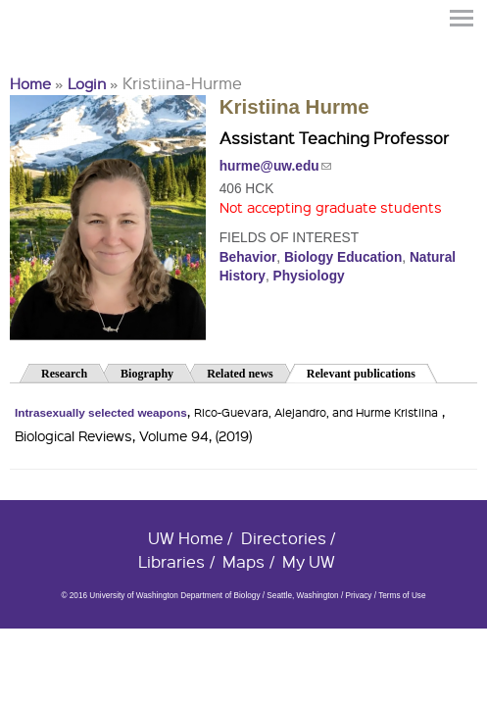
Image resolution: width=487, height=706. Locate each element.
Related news (240, 373)
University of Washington (45, 52)
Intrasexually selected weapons (101, 412)
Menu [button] (462, 18)
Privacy (358, 595)
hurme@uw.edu (275, 166)
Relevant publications (372, 372)
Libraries (171, 561)
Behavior (248, 257)
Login (87, 83)
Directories (283, 538)
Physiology (309, 276)
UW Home (185, 538)
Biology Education (343, 257)
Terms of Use (401, 595)
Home (30, 83)
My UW (308, 561)
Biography (147, 373)
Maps (243, 561)
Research (64, 373)
